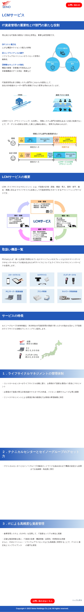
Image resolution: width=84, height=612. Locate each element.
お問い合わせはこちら (43, 601)
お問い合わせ (74, 5)
